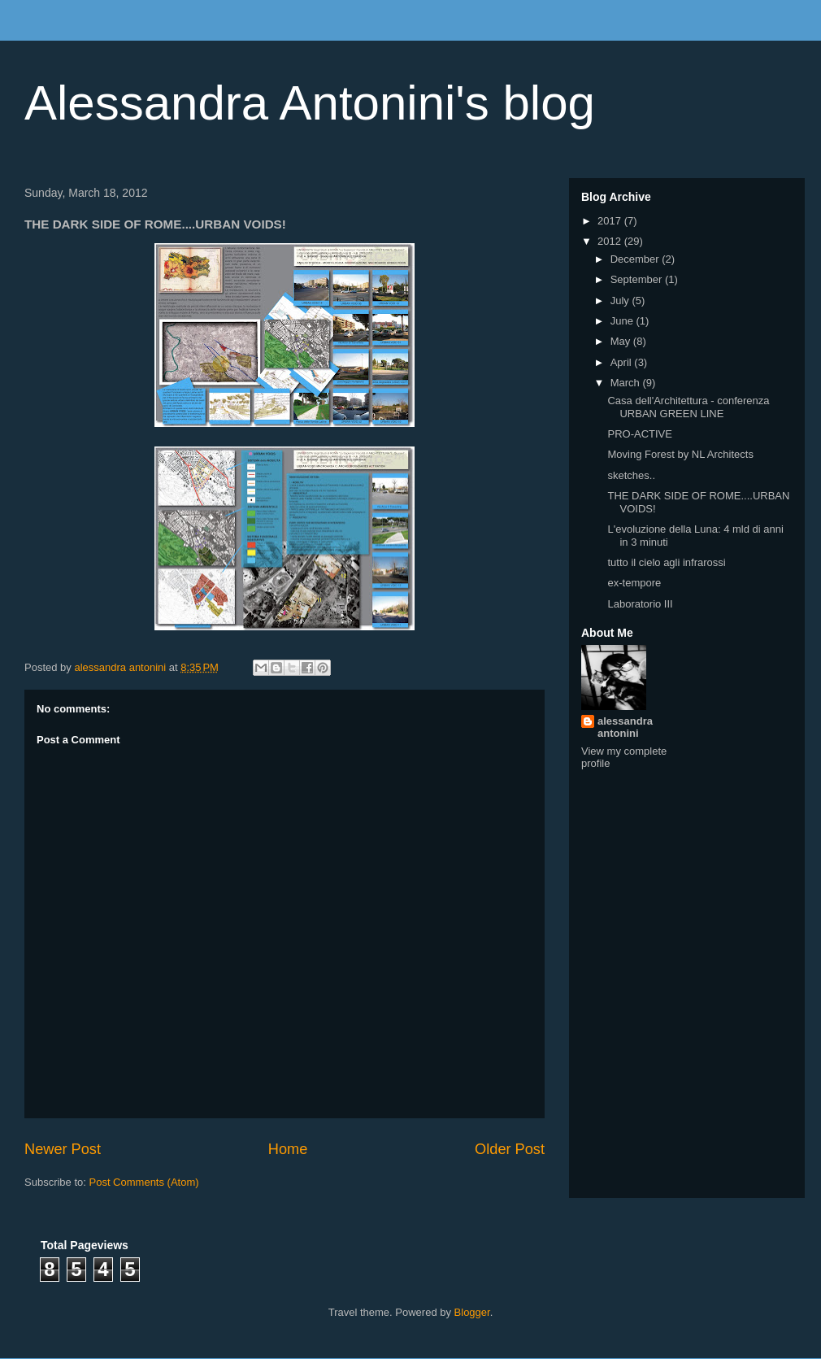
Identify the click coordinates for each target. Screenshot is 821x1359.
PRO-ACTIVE (639, 434)
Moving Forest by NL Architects (680, 454)
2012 (610, 241)
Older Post (510, 1149)
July (621, 300)
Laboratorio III (639, 604)
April (622, 362)
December (636, 259)
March (626, 383)
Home (288, 1149)
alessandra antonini (625, 727)
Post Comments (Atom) (144, 1182)
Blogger (472, 1312)
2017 (610, 221)
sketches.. (631, 475)
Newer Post (62, 1149)
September (637, 279)
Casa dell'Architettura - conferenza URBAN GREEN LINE (688, 407)
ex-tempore (634, 583)
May (621, 341)
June (623, 321)
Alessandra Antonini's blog (309, 103)
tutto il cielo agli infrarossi (666, 562)
